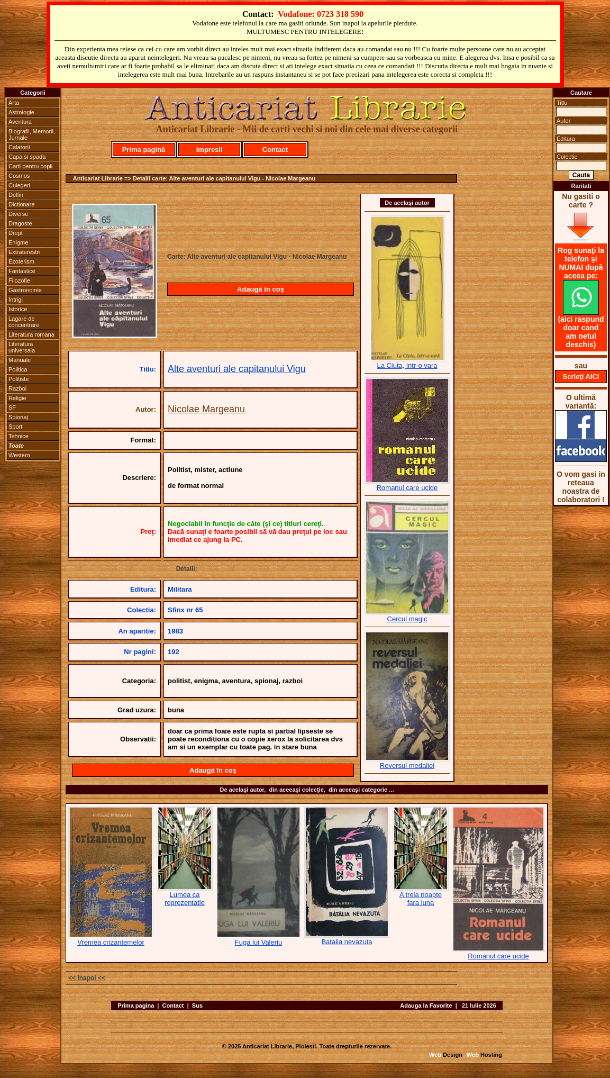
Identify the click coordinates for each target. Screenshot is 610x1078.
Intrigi (15, 299)
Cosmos (19, 176)
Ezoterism (21, 261)
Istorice (17, 309)
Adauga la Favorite (426, 1005)
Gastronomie (25, 290)
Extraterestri (24, 252)
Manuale (19, 360)
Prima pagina (135, 1005)
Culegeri (19, 185)
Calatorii (19, 147)
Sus (197, 1005)
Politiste (18, 379)
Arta (13, 102)
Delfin (15, 195)
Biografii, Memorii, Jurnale (31, 134)
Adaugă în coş (260, 289)
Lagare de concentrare (23, 321)
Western (19, 455)
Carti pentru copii (30, 166)
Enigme (18, 242)
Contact (275, 149)
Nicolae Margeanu (206, 409)
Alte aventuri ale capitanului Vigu (237, 369)
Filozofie (19, 280)
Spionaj (18, 417)
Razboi (17, 388)
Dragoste (20, 223)
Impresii (209, 149)
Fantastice (21, 271)
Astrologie (21, 112)
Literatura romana (31, 334)
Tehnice (18, 436)
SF (12, 407)
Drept (15, 233)
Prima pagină (144, 149)
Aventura (20, 122)
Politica (17, 369)
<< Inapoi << (86, 978)
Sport (15, 426)
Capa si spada (26, 156)
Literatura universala (21, 347)
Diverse (18, 214)
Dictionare (21, 204)
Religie (17, 398)
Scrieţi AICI (581, 377)
